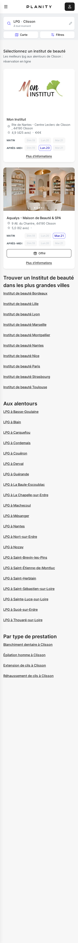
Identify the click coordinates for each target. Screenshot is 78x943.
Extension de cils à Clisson (24, 665)
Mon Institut (16, 119)
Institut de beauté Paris (21, 366)
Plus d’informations (39, 156)
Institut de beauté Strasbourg (26, 377)
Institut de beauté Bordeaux (25, 293)
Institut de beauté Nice (21, 356)
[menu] (5, 6)
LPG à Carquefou (16, 432)
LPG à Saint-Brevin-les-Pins (25, 557)
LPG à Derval (13, 464)
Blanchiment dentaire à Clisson (28, 644)
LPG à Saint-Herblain (19, 578)
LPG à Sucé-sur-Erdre (20, 609)
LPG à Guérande (16, 474)
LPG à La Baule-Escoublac (24, 484)
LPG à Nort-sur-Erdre (20, 537)
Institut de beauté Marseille (24, 324)
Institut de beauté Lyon (21, 314)
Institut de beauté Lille (20, 304)
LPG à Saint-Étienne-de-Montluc (29, 568)
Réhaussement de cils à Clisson (28, 676)
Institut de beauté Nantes (23, 345)
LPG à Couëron (15, 453)
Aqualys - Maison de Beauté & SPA (34, 218)
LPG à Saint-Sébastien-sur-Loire (28, 589)
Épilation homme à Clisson (24, 655)
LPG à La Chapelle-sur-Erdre (25, 495)
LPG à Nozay (13, 547)
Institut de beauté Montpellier (26, 335)
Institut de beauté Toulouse (25, 387)
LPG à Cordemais (17, 443)
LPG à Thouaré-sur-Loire (22, 620)
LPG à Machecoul (17, 505)
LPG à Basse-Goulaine (20, 412)
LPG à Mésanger (16, 516)
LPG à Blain (12, 422)
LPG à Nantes (14, 526)
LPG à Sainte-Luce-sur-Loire (25, 599)
